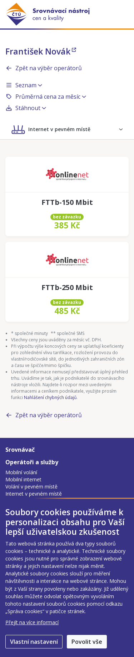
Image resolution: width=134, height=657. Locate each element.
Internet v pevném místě (33, 493)
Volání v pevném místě (31, 486)
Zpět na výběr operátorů (43, 68)
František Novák (40, 51)
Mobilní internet (23, 479)
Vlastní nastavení (34, 642)
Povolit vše (86, 642)
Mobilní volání (21, 472)
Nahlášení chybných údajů (50, 397)
